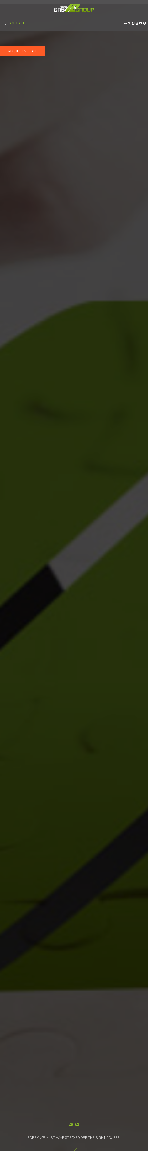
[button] (6, 23)
